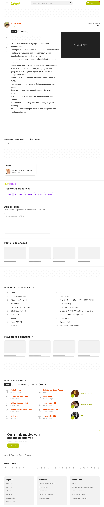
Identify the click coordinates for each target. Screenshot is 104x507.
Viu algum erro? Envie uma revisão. (17, 143)
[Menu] (7, 3)
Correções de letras (46, 494)
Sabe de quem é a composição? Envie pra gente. (22, 139)
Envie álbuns (43, 487)
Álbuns (8, 491)
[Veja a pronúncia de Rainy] (48, 194)
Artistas (9, 487)
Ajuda (74, 483)
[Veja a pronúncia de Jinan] (38, 194)
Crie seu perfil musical (47, 483)
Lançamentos (11, 502)
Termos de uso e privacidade (82, 487)
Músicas (9, 483)
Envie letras (43, 491)
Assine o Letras (44, 498)
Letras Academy (52, 184)
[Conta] (98, 3)
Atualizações (10, 498)
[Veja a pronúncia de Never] (18, 194)
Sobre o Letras (77, 491)
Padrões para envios (79, 498)
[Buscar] (70, 3)
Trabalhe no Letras (78, 494)
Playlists (9, 494)
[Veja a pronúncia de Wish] (28, 194)
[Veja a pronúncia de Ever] (8, 194)
